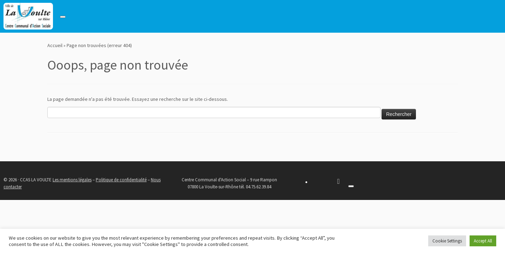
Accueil (54, 45)
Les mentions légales (72, 180)
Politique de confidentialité (121, 180)
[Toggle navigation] (63, 17)
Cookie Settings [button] (447, 241)
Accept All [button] (483, 241)
